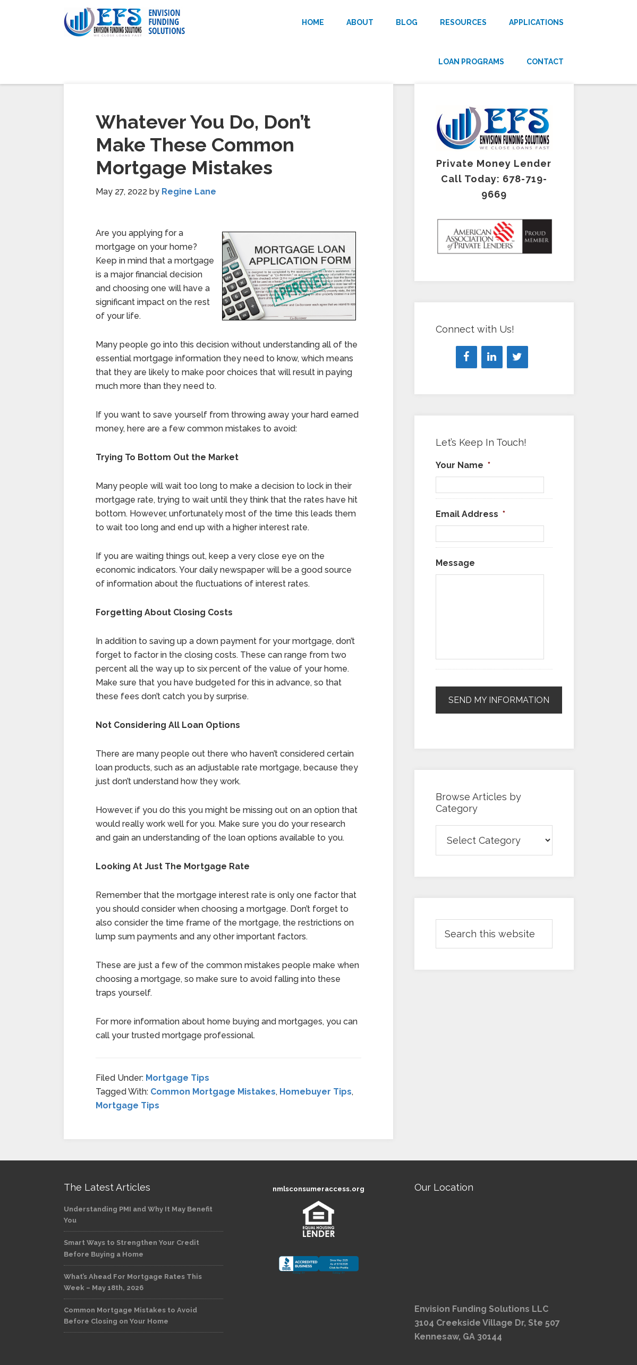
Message (455, 563)
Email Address (470, 514)
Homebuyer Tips (315, 1092)
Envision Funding (143, 22)
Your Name (463, 465)
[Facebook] (466, 357)
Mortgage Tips (177, 1078)
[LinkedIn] (492, 357)
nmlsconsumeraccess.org (318, 1189)
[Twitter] (517, 357)
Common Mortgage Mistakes (213, 1092)
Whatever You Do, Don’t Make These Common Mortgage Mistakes (203, 145)
